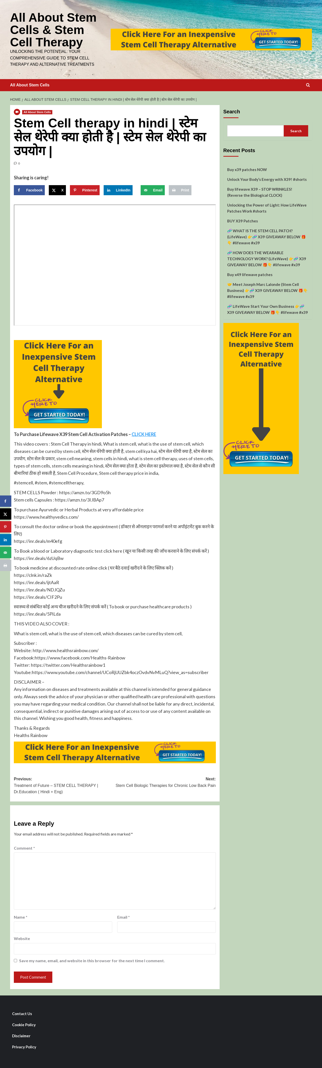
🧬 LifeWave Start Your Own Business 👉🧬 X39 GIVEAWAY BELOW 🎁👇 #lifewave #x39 (267, 308)
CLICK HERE (144, 433)
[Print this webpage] (180, 189)
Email (123, 916)
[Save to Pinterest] (85, 189)
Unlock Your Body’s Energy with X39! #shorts (267, 178)
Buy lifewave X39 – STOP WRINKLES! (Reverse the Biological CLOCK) (259, 191)
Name (20, 916)
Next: (165, 782)
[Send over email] (153, 189)
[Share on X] (57, 189)
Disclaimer (21, 1035)
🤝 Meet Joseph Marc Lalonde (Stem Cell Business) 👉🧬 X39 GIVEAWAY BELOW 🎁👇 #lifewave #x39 (267, 289)
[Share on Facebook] (29, 189)
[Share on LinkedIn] (118, 189)
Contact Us (22, 1013)
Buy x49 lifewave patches (249, 274)
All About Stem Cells (30, 84)
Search (231, 111)
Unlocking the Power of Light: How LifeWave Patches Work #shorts (267, 207)
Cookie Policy (24, 1024)
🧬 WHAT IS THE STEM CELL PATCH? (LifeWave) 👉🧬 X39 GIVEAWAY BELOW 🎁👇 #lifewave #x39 (266, 236)
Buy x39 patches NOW (247, 168)
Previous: (64, 785)
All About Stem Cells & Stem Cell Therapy (53, 29)
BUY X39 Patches (242, 220)
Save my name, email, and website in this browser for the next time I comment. (92, 959)
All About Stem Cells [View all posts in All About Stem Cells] (37, 111)
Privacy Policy (24, 1046)
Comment (24, 847)
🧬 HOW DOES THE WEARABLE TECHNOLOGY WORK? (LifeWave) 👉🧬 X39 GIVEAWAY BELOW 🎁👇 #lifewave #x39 (266, 258)
